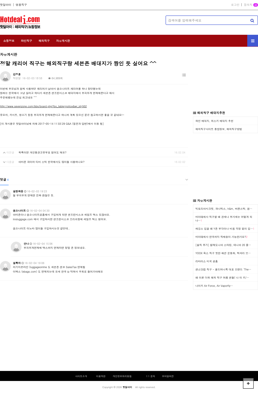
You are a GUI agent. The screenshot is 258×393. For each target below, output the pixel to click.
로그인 (235, 4)
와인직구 (26, 41)
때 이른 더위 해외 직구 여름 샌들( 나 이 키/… (222, 277)
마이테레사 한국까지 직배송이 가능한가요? (221, 236)
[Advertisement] (104, 20)
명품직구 (21, 4)
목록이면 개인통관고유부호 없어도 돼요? (42, 152)
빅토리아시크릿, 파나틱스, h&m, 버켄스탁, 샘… (223, 208)
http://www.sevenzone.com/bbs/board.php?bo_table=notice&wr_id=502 (43, 106)
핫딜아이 (5, 4)
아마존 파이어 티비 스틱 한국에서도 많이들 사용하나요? (51, 162)
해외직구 (44, 41)
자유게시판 (63, 41)
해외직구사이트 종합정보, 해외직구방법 (218, 129)
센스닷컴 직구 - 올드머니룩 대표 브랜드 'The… (223, 269)
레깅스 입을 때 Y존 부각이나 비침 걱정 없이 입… (224, 228)
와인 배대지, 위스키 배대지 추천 (214, 121)
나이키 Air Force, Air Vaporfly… (214, 285)
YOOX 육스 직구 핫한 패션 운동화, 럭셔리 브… (223, 253)
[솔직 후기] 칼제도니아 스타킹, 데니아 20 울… (223, 245)
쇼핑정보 (8, 41)
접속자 (251, 5)
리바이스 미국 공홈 (206, 261)
